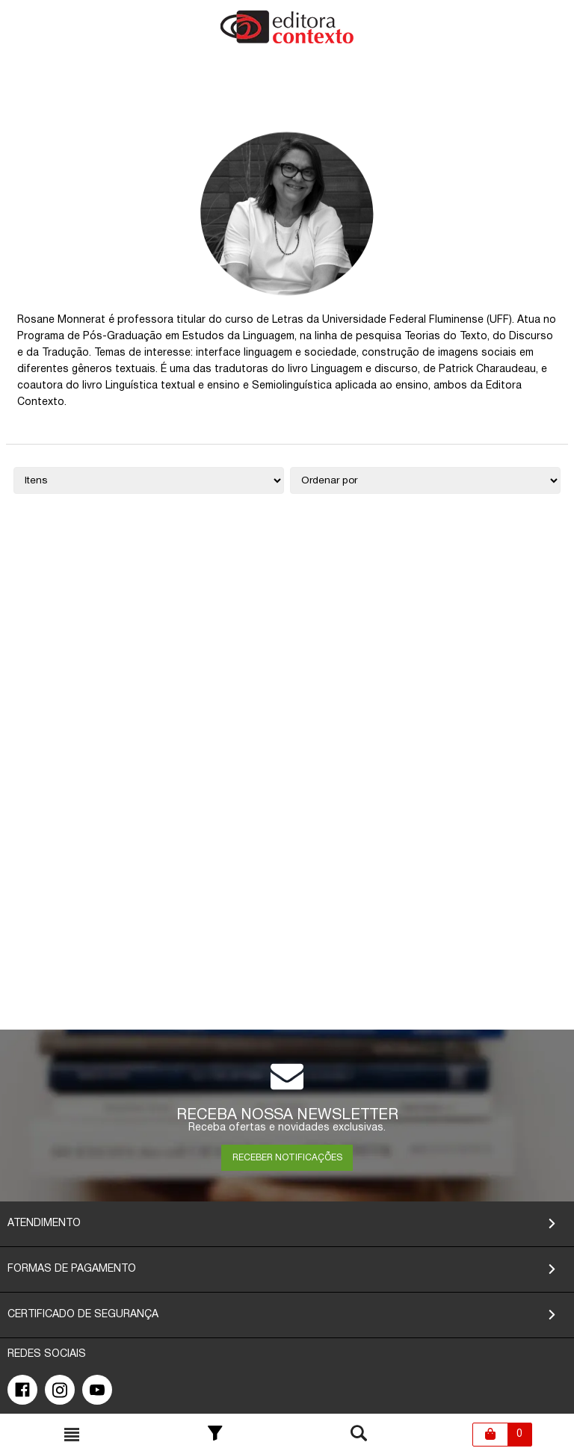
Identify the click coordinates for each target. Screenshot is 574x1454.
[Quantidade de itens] (148, 480)
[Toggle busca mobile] (72, 1434)
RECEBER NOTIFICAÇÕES (287, 1158)
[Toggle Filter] (215, 1434)
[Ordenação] (425, 480)
